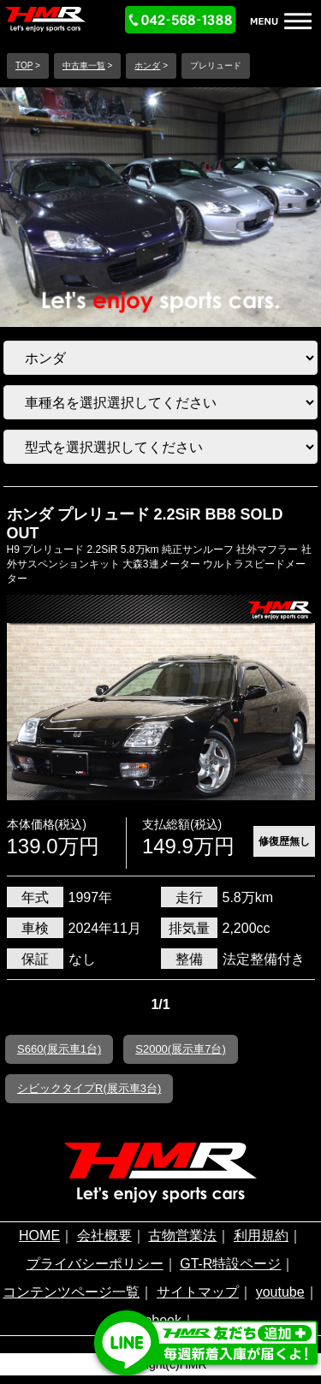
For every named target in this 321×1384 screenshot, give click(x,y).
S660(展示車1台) (59, 1048)
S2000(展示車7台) (180, 1048)
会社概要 (104, 1235)
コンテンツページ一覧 (71, 1292)
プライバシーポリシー (95, 1263)
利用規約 (261, 1235)
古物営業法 (182, 1235)
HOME (39, 1235)
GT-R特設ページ (230, 1263)
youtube (280, 1292)
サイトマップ (198, 1292)
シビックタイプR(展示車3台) (89, 1088)
